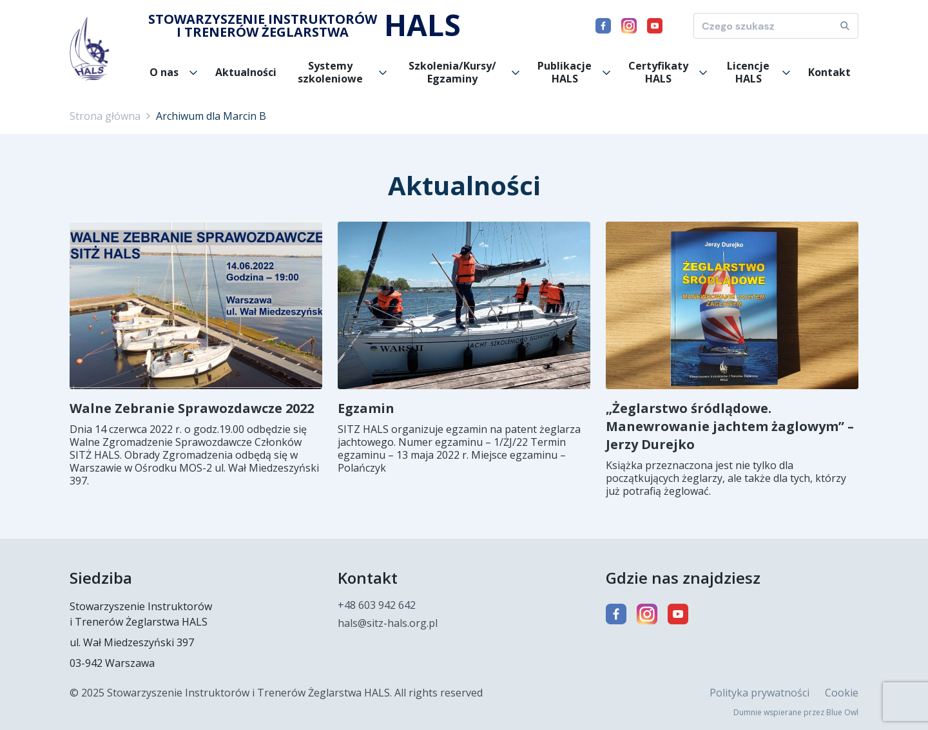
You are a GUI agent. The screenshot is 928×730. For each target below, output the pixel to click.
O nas (164, 72)
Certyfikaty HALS (658, 72)
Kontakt (829, 72)
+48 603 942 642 (377, 605)
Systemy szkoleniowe (330, 72)
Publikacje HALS (564, 72)
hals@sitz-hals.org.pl (388, 623)
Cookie (841, 693)
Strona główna (105, 116)
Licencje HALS (748, 72)
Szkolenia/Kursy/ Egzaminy (452, 72)
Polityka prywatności (759, 693)
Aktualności (245, 72)
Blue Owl (842, 712)
